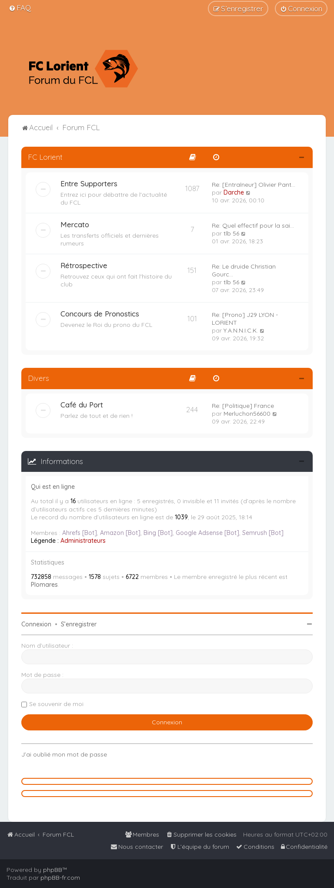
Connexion (36, 624)
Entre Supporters (88, 183)
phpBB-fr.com (60, 877)
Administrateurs (83, 541)
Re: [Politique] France (243, 406)
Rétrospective (83, 265)
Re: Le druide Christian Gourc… (244, 270)
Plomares (44, 585)
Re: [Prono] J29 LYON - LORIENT (245, 318)
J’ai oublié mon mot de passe (64, 754)
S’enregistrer (79, 624)
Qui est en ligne (53, 487)
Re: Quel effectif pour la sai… (253, 225)
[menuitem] (20, 7)
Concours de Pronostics (99, 313)
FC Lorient (45, 156)
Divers (38, 378)
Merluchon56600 (247, 413)
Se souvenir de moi (56, 704)
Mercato (74, 224)
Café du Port (81, 404)
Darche (234, 192)
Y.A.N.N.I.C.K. (241, 330)
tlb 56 (231, 233)
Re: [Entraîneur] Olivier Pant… (253, 184)
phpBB (52, 870)
